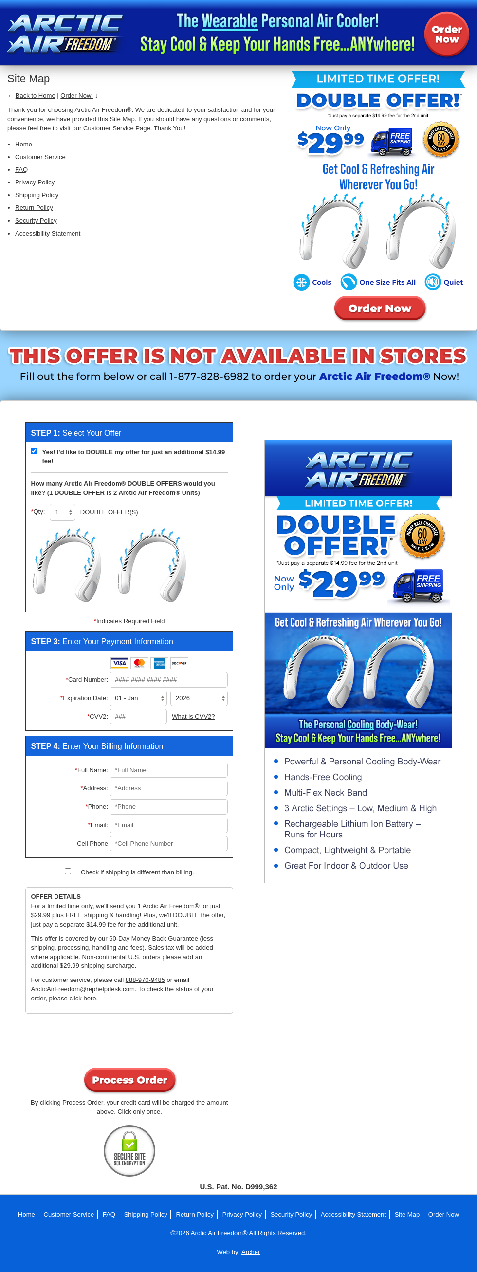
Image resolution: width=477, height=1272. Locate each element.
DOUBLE (142, 483)
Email (99, 825)
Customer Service (40, 157)
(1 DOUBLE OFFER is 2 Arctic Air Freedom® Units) (122, 492)
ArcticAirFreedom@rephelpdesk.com (82, 989)
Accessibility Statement (47, 233)
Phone (98, 806)
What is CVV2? (193, 716)
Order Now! (76, 95)
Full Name (92, 770)
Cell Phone (92, 843)
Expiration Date (85, 698)
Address (96, 788)
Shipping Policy (36, 195)
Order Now (443, 1214)
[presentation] (129, 1042)
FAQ (21, 169)
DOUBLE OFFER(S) (109, 512)
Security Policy (36, 220)
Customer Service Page (116, 128)
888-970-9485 (145, 979)
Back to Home (35, 95)
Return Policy (34, 207)
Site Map (407, 1214)
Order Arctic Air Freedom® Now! (446, 34)
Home (23, 144)
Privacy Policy (35, 182)
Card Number (88, 679)
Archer (250, 1251)
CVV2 (99, 716)
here (89, 998)
